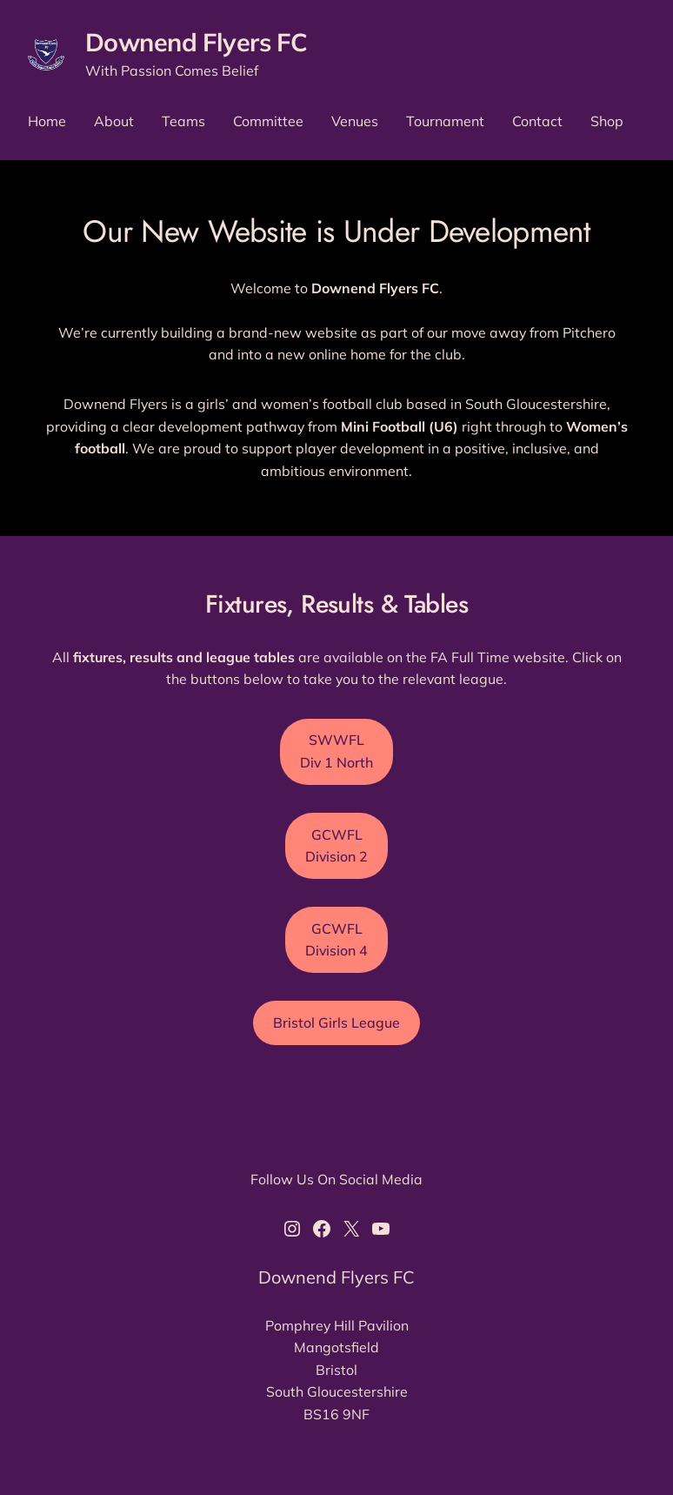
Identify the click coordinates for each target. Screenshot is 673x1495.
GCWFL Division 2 (336, 845)
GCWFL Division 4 (336, 939)
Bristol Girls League (336, 1022)
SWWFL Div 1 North (336, 750)
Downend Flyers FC (196, 41)
